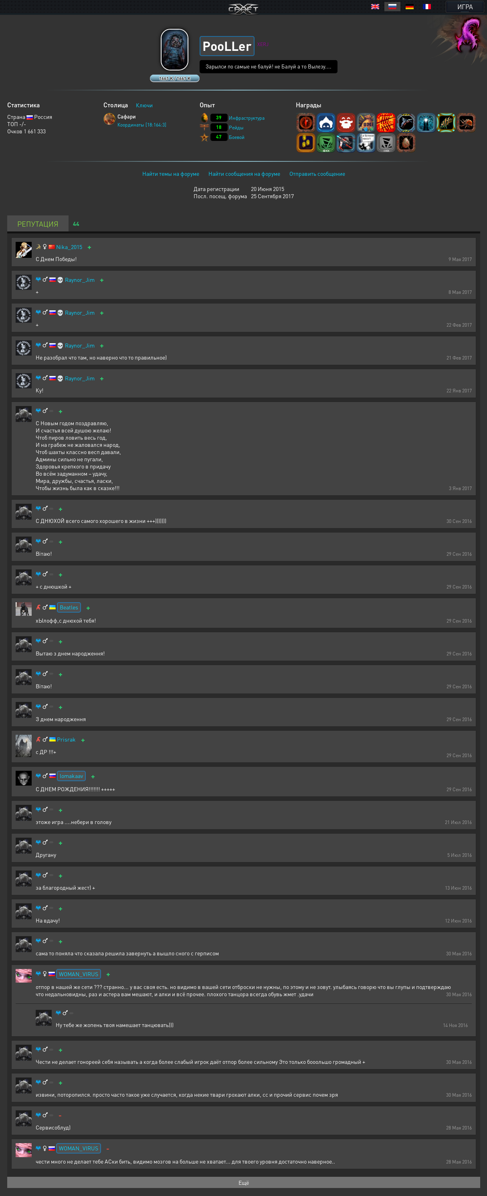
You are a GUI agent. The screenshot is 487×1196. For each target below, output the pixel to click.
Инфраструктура (247, 118)
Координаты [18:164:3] (141, 125)
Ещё (243, 1182)
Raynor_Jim (80, 279)
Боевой (237, 137)
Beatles (69, 607)
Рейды (236, 128)
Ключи (144, 105)
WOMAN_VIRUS (78, 973)
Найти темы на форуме (170, 173)
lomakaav (71, 775)
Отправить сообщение (317, 173)
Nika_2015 (69, 246)
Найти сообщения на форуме (244, 173)
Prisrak (66, 739)
